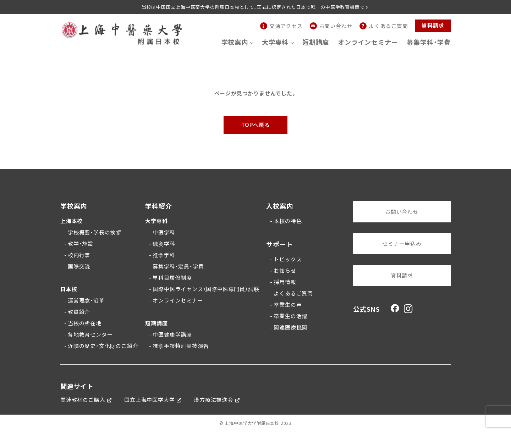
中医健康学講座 (172, 334)
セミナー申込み (402, 244)
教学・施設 (80, 244)
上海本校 (71, 221)
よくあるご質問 (293, 293)
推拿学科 (164, 255)
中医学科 (164, 232)
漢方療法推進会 (213, 400)
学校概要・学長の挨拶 (94, 232)
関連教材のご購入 (82, 400)
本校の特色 (288, 221)
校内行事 (79, 255)
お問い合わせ (402, 212)
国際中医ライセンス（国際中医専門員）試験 (206, 289)
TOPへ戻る (255, 125)
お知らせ (285, 271)
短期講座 (315, 42)
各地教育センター (90, 334)
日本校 (68, 289)
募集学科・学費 (429, 42)
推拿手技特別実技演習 (181, 346)
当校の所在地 (84, 323)
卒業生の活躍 (290, 316)
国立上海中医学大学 (149, 400)
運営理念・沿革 (86, 300)
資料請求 (433, 25)
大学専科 (156, 221)
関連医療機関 (290, 327)
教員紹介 (79, 312)
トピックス (288, 259)
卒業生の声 (288, 305)
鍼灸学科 (164, 244)
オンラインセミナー (368, 42)
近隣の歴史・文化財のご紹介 (103, 346)
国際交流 (79, 266)
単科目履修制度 (172, 278)
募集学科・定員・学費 (178, 266)
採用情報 (285, 282)
